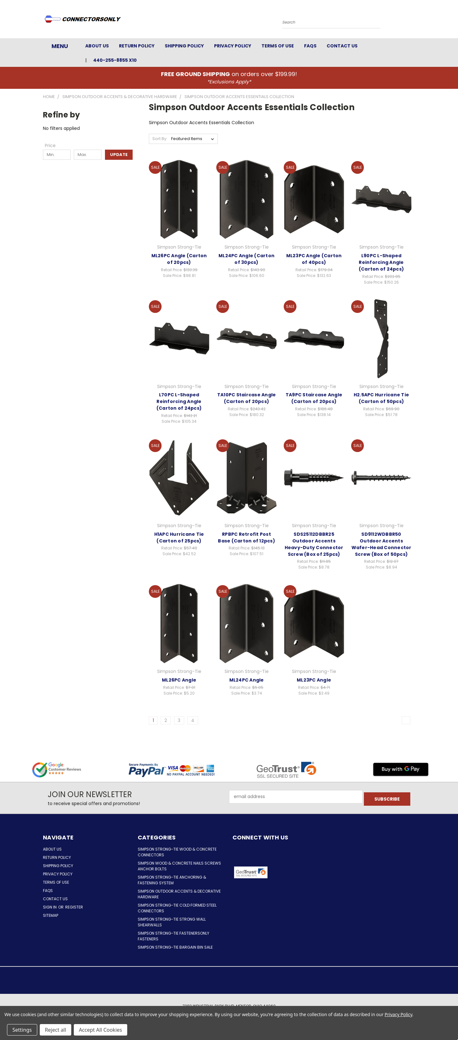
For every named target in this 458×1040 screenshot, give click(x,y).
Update (119, 155)
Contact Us (342, 46)
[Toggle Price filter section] (53, 145)
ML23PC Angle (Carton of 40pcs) (314, 258)
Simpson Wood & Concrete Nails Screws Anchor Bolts (179, 866)
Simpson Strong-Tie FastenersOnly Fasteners (173, 936)
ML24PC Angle (246, 680)
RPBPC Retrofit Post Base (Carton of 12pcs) (246, 537)
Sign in (50, 907)
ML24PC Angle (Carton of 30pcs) (246, 258)
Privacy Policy (232, 46)
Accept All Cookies (100, 1029)
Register (74, 907)
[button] (295, 873)
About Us (97, 46)
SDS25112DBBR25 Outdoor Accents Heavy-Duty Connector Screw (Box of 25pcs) (314, 544)
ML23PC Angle (314, 680)
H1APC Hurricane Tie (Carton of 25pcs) (179, 537)
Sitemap (50, 915)
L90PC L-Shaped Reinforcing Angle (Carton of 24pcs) (381, 262)
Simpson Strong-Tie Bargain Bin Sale (175, 947)
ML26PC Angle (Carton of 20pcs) (179, 258)
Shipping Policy (184, 46)
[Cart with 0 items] (413, 21)
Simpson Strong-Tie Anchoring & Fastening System (172, 880)
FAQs (310, 46)
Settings (22, 1029)
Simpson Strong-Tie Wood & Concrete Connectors (177, 852)
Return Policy (137, 46)
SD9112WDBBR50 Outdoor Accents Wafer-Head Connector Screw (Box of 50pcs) (381, 544)
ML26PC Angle (179, 680)
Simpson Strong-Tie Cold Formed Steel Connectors (177, 908)
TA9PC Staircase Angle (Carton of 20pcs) (314, 398)
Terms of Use (277, 46)
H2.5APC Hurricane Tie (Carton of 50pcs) (381, 398)
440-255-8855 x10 (115, 60)
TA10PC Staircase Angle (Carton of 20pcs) (246, 398)
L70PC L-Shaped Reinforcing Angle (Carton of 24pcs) (179, 401)
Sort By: (159, 139)
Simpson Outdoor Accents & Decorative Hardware (179, 894)
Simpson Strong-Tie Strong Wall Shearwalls (172, 922)
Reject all (55, 1029)
